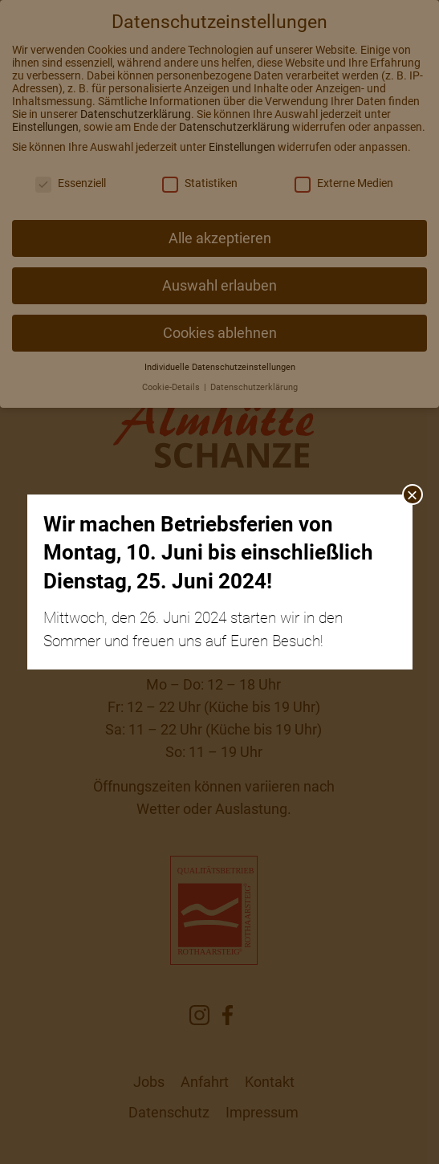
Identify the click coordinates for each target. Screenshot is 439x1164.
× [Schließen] (411, 494)
